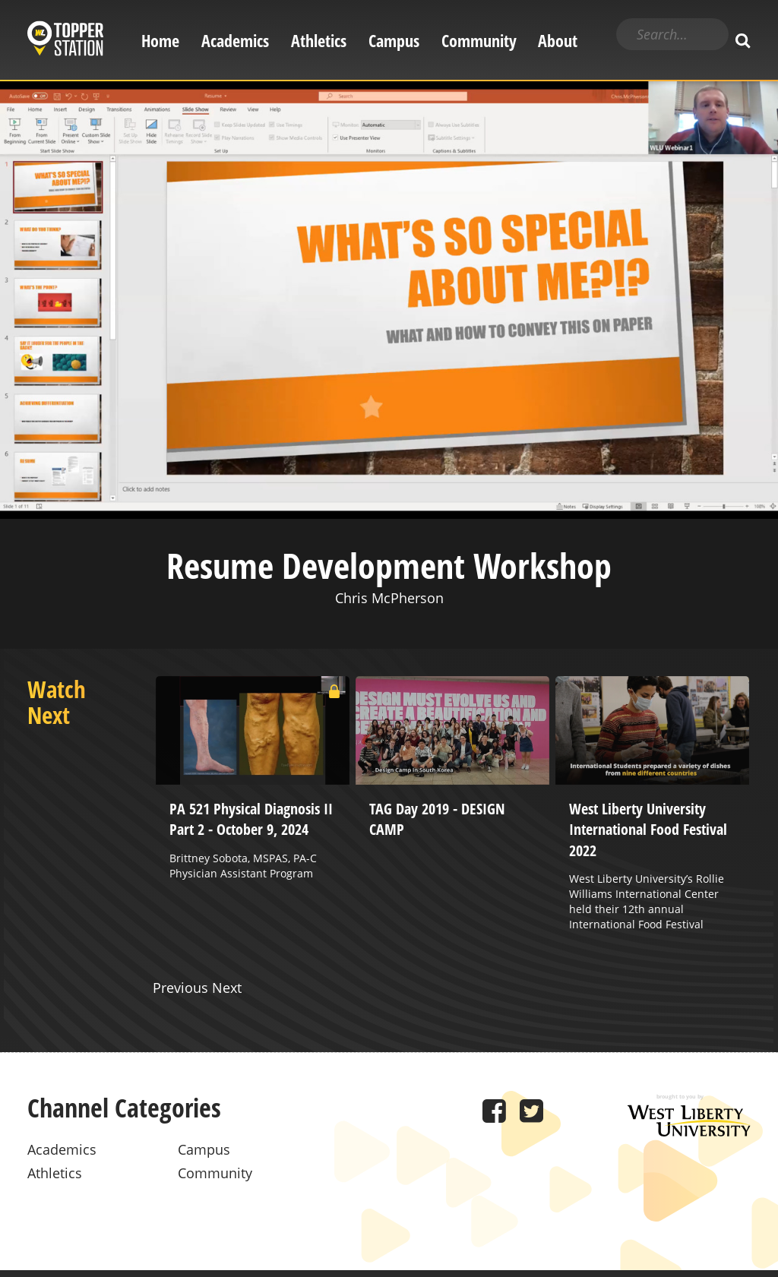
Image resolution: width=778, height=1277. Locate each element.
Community (479, 41)
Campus (393, 41)
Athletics (318, 41)
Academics (235, 41)
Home (160, 41)
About (557, 41)
